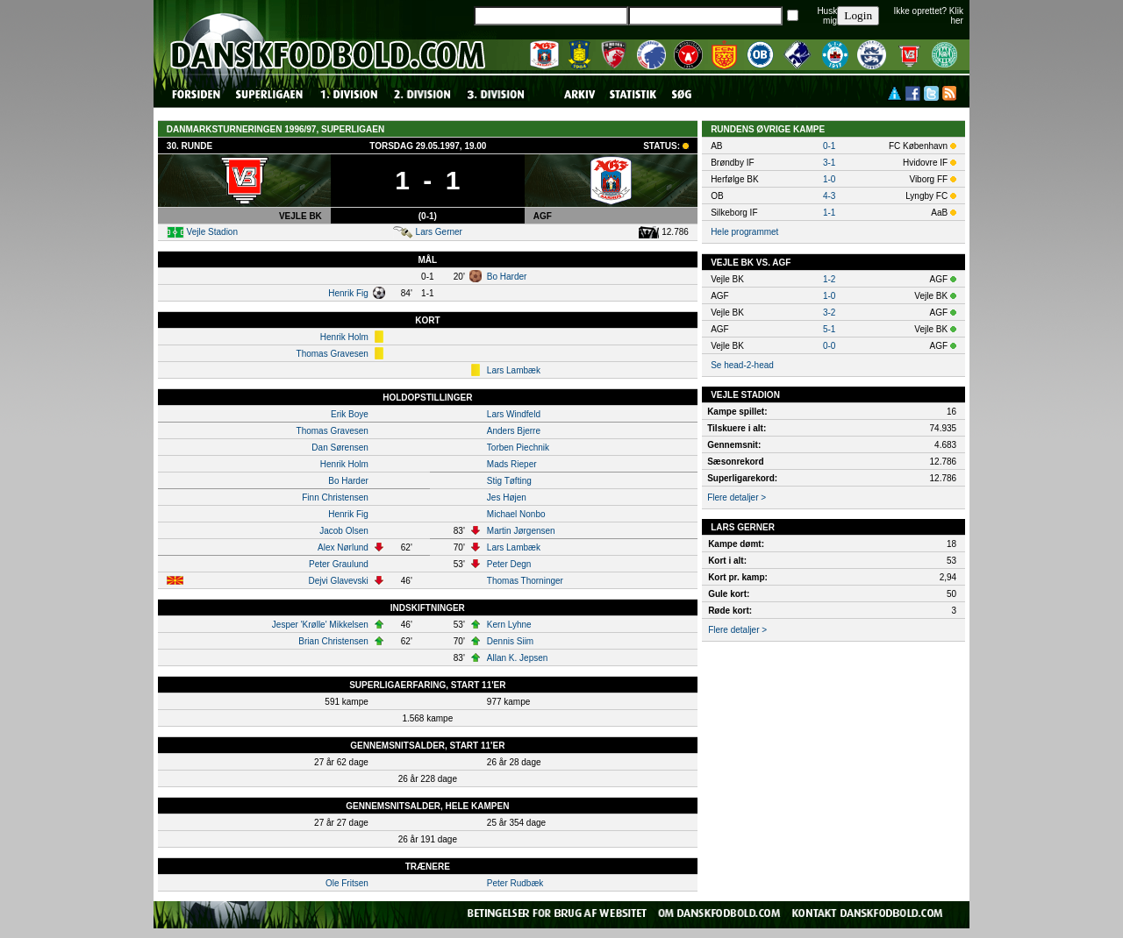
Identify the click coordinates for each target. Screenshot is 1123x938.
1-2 (829, 279)
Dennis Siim (510, 641)
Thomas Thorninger (525, 581)
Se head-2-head (742, 365)
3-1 (829, 162)
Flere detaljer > (736, 497)
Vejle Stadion (212, 232)
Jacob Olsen (343, 531)
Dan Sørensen (339, 447)
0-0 (829, 346)
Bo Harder (507, 276)
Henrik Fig (348, 293)
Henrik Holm (344, 337)
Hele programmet (744, 232)
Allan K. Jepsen (517, 658)
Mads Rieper (512, 464)
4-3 (829, 196)
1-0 (829, 179)
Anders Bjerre (513, 431)
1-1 (829, 212)
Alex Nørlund (343, 547)
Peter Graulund (338, 564)
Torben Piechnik (518, 447)
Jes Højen (506, 497)
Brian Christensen (333, 641)
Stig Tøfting (509, 481)
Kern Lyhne (509, 624)
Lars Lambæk (513, 370)
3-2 (829, 312)
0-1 (829, 146)
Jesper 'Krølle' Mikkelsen (320, 624)
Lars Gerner (439, 232)
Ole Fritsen (346, 883)
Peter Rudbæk (515, 883)
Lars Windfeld (513, 414)
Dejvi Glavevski (338, 581)
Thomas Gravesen (332, 354)
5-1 (829, 329)
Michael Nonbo (516, 514)
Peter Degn (509, 564)
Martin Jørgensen (521, 531)
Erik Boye (349, 414)
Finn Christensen (335, 497)
